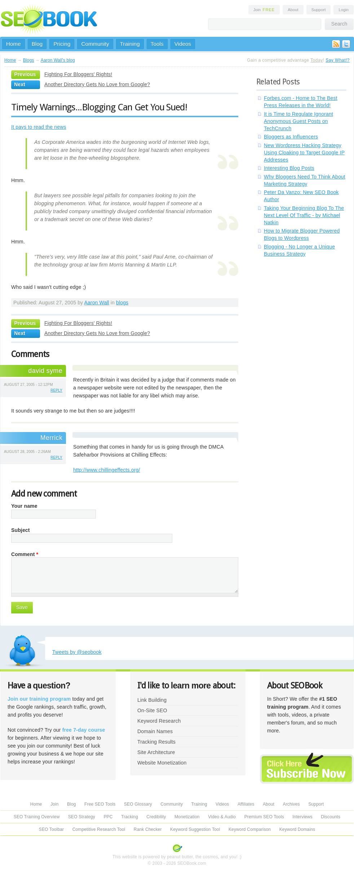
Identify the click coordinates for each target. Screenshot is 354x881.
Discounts (330, 816)
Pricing (61, 44)
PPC (107, 816)
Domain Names (155, 731)
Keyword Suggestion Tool (195, 829)
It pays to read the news (38, 127)
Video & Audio (222, 816)
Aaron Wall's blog (58, 60)
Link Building (152, 700)
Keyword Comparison (250, 829)
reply (56, 390)
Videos (182, 44)
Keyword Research (159, 721)
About (293, 10)
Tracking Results (156, 742)
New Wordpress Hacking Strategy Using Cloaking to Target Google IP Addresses (304, 152)
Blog (37, 44)
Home (13, 44)
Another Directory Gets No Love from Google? (97, 84)
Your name (24, 506)
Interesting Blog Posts (289, 168)
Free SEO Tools (99, 804)
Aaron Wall (96, 302)
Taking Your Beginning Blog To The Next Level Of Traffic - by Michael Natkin (304, 215)
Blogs (28, 60)
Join (264, 10)
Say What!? (338, 60)
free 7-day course (83, 730)
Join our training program (39, 699)
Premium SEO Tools (264, 816)
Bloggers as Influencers (291, 137)
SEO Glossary (138, 804)
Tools (157, 44)
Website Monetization (161, 763)
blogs (122, 302)
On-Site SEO (152, 710)
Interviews (302, 816)
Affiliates (246, 804)
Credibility (156, 816)
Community (95, 44)
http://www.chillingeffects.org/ (106, 470)
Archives (291, 804)
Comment (24, 554)
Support (318, 10)
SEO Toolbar (51, 829)
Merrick (51, 437)
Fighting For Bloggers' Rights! (78, 74)
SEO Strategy (81, 816)
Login (343, 10)
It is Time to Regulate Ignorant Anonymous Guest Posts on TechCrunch (298, 121)
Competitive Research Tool (98, 829)
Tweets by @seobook (77, 652)
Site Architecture (156, 752)
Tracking (129, 816)
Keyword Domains (297, 829)
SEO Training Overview (37, 816)
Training (130, 44)
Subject (20, 530)
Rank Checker (148, 829)
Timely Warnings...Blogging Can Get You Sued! (99, 107)
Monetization (187, 816)
